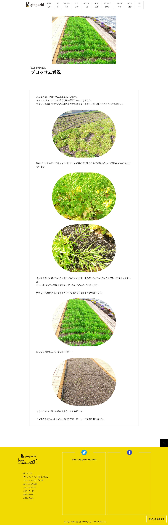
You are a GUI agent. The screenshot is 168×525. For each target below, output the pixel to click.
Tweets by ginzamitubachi (84, 459)
